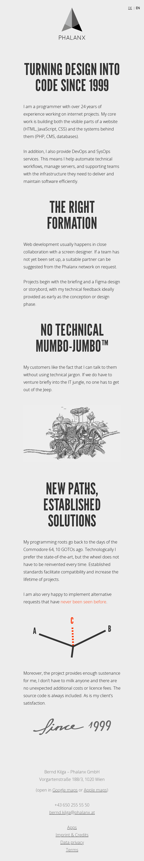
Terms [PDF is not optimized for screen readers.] (72, 850)
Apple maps (95, 790)
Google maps (65, 790)
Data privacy (72, 842)
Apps (72, 827)
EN (138, 8)
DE (130, 8)
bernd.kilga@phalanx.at (72, 812)
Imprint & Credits (72, 835)
